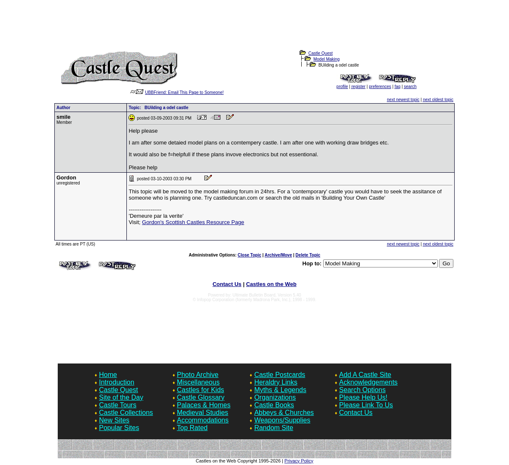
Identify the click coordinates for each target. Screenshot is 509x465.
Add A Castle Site (365, 374)
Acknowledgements (368, 382)
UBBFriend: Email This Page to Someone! (184, 92)
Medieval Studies (202, 412)
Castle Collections (126, 412)
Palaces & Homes (203, 405)
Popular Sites (119, 427)
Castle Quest (320, 53)
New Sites (114, 420)
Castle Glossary (201, 397)
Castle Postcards (279, 374)
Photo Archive (198, 374)
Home (108, 374)
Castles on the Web (271, 284)
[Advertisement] (254, 30)
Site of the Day (121, 397)
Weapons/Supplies (282, 420)
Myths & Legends (280, 389)
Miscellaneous (198, 382)
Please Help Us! (363, 397)
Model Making (326, 59)
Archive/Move (278, 255)
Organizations (275, 397)
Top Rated (192, 427)
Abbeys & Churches (283, 412)
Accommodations (203, 420)
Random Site (273, 427)
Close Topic (249, 255)
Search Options (362, 389)
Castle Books (274, 405)
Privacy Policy (298, 460)
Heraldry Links (275, 382)
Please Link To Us (366, 405)
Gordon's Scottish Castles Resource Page (193, 222)
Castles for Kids (200, 389)
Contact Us (226, 284)
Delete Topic (307, 255)
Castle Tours (118, 405)
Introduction (116, 382)
